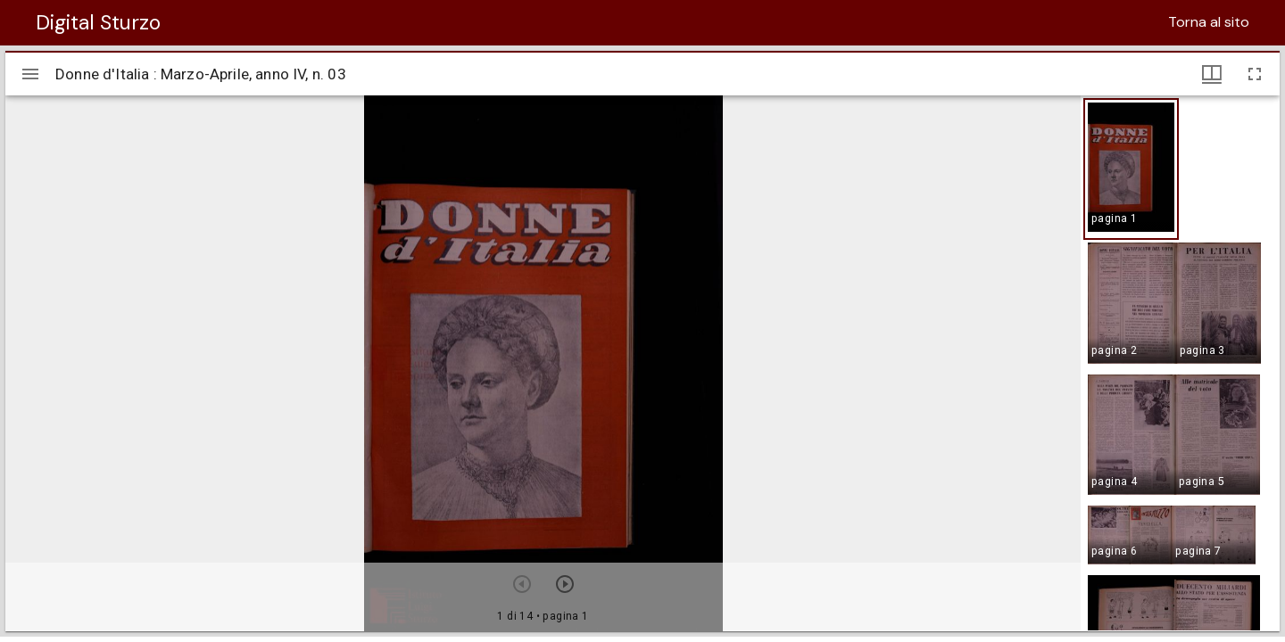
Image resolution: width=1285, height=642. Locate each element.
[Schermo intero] (1254, 74)
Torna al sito (1208, 21)
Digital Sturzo (98, 22)
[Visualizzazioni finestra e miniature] (1211, 74)
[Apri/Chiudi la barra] (30, 74)
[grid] (1180, 362)
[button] (1131, 169)
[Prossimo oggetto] (564, 584)
